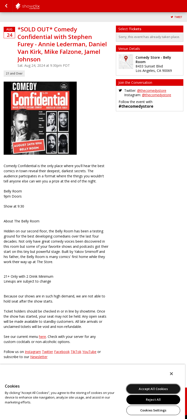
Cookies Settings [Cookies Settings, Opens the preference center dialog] (153, 410)
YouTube (89, 351)
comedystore (39, 6)
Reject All (153, 399)
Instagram (33, 351)
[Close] (171, 373)
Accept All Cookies (153, 389)
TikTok (76, 351)
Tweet (178, 17)
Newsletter (38, 356)
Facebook (62, 351)
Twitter (47, 351)
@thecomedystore (151, 90)
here (42, 336)
